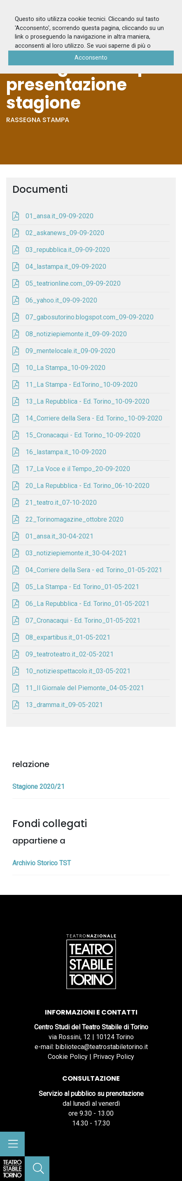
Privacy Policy (113, 1057)
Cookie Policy (68, 1057)
